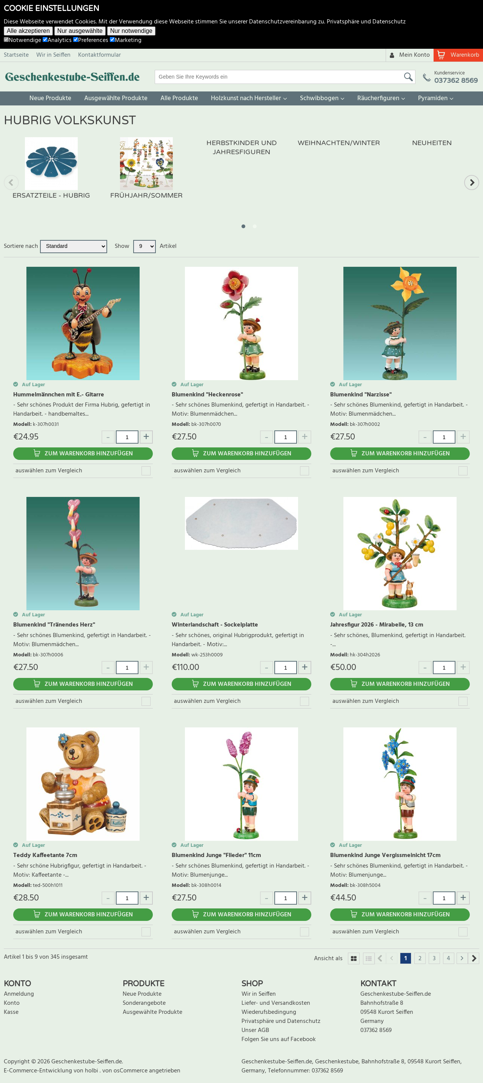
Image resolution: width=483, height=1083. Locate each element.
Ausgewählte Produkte (116, 98)
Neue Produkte (50, 98)
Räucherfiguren (378, 98)
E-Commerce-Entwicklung (39, 1071)
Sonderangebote (144, 1003)
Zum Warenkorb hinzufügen (89, 454)
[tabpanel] (51, 175)
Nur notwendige (131, 31)
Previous (11, 182)
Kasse (11, 1012)
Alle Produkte (179, 98)
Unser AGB (255, 1030)
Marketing (126, 40)
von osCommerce (125, 1071)
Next (471, 182)
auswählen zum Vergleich (48, 471)
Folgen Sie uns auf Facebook (279, 1039)
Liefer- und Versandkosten (276, 1003)
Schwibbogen (319, 98)
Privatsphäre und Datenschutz (366, 22)
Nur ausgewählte (80, 31)
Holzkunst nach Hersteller (246, 98)
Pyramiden (433, 98)
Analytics (57, 40)
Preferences (90, 40)
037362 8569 (376, 1030)
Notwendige (22, 40)
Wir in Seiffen (53, 55)
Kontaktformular (99, 55)
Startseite (16, 55)
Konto (12, 1003)
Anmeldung (19, 994)
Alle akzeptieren (28, 31)
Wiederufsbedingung (269, 1012)
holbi (92, 1071)
